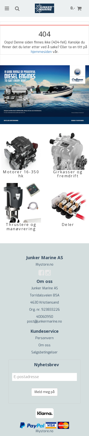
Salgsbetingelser (44, 352)
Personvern (44, 338)
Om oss (44, 345)
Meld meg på (44, 392)
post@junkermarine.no (44, 321)
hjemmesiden (41, 52)
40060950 (44, 316)
